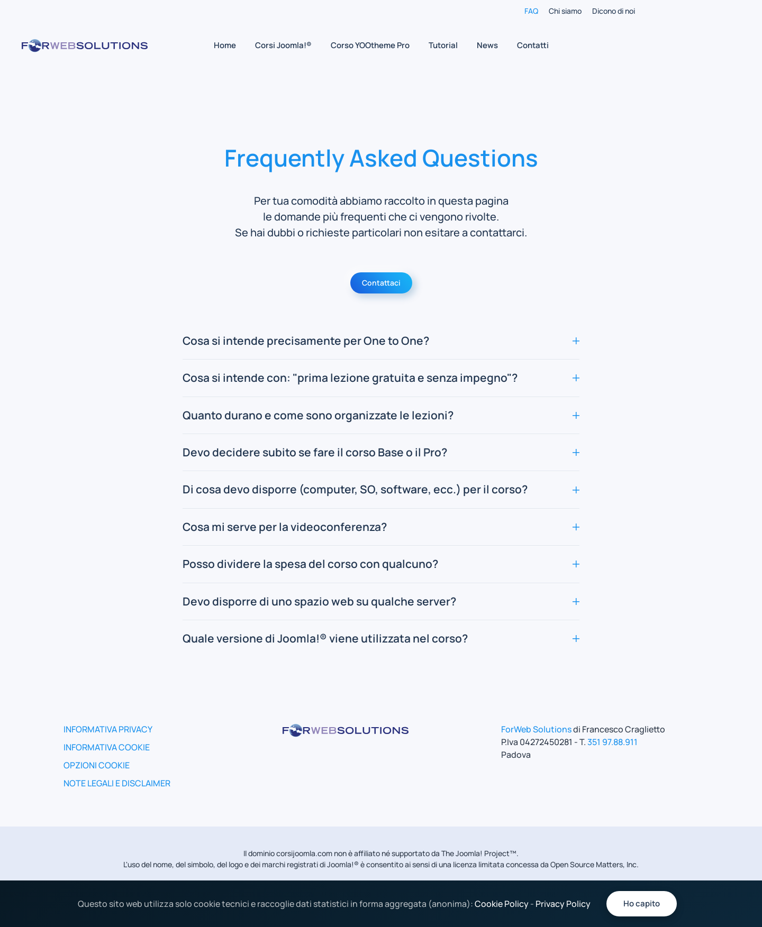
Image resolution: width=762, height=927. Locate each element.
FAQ (531, 11)
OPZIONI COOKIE (97, 765)
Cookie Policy (502, 904)
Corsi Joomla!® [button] (283, 45)
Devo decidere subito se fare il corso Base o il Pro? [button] (381, 452)
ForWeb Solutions (536, 729)
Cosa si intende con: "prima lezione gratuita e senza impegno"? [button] (381, 377)
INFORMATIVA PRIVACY (108, 729)
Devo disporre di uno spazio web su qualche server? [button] (381, 601)
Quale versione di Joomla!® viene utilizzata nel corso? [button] (381, 638)
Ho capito (641, 903)
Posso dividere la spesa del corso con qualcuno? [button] (381, 563)
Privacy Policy (563, 904)
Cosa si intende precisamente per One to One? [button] (381, 340)
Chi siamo (565, 11)
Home (225, 45)
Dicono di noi (613, 11)
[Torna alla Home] (84, 45)
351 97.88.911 (612, 742)
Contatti (533, 45)
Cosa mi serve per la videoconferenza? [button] (381, 526)
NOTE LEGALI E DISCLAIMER (117, 783)
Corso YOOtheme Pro (370, 45)
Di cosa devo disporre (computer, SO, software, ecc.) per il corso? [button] (381, 489)
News (487, 45)
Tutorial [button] (443, 45)
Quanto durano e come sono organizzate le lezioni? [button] (381, 415)
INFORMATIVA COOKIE (107, 747)
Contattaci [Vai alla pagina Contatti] (381, 283)
